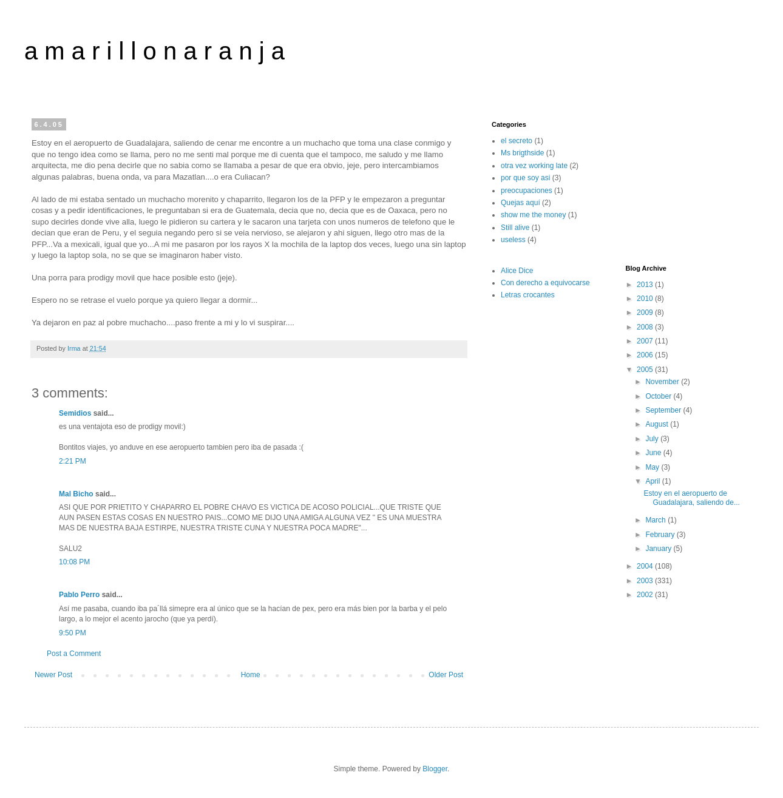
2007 (646, 341)
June (654, 452)
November (663, 381)
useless (513, 239)
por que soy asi (525, 178)
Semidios (75, 413)
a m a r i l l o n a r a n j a (154, 51)
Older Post (446, 675)
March (656, 520)
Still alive (515, 227)
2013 (646, 284)
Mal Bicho (76, 494)
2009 (646, 312)
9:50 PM (72, 633)
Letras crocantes (528, 295)
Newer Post (53, 675)
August (657, 424)
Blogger (434, 769)
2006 (646, 355)
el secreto (516, 141)
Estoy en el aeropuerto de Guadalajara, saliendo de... (691, 497)
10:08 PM (74, 562)
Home (250, 675)
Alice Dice (517, 270)
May (653, 467)
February (660, 534)
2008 (646, 327)
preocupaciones (526, 190)
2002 (646, 594)
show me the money (533, 215)
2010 (646, 298)
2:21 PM (72, 461)
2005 (646, 369)
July (652, 439)
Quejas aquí (520, 202)
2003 (646, 581)
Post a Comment (74, 653)
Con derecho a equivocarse (545, 283)
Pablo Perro (79, 594)
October (659, 396)
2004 (646, 566)
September (664, 410)
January (659, 548)
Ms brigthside (522, 153)
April (653, 481)
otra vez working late (534, 165)
